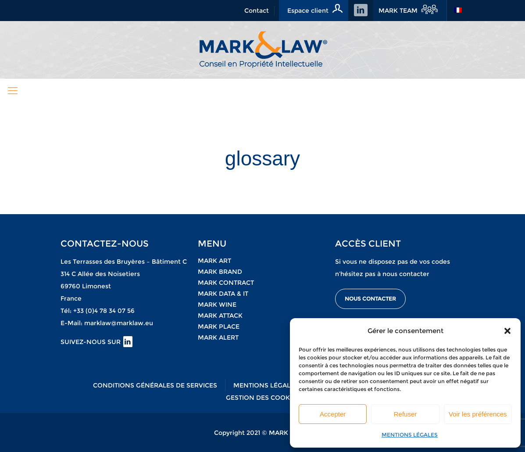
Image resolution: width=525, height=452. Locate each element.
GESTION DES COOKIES (263, 398)
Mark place (218, 326)
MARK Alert (218, 337)
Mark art (214, 261)
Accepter (333, 414)
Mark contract (226, 283)
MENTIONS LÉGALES (410, 434)
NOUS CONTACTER (370, 298)
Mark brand (220, 272)
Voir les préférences (478, 414)
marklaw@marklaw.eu (118, 323)
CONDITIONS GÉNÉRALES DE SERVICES (155, 385)
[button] (507, 330)
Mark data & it (223, 294)
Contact (256, 10)
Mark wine (217, 305)
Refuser (405, 414)
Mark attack (220, 315)
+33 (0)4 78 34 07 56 (104, 311)
